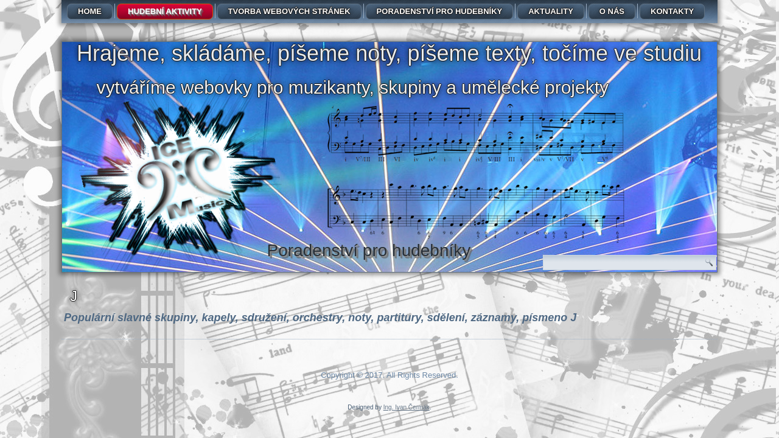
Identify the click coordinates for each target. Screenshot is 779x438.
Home (90, 11)
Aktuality (550, 11)
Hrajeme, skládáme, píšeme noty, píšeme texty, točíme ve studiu (389, 53)
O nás (611, 11)
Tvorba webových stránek (289, 11)
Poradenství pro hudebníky (440, 11)
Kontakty (672, 11)
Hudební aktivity (165, 11)
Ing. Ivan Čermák (406, 407)
